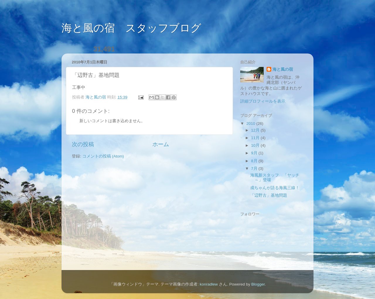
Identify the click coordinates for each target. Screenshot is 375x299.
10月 (256, 145)
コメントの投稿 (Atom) (103, 156)
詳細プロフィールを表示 (262, 101)
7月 (254, 168)
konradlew (209, 284)
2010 (251, 123)
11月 (256, 138)
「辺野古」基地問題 (268, 195)
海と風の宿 (282, 69)
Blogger (258, 284)
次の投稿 (83, 144)
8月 (254, 161)
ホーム (160, 144)
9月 (254, 153)
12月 (256, 130)
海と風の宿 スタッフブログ (131, 28)
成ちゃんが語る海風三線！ (274, 188)
